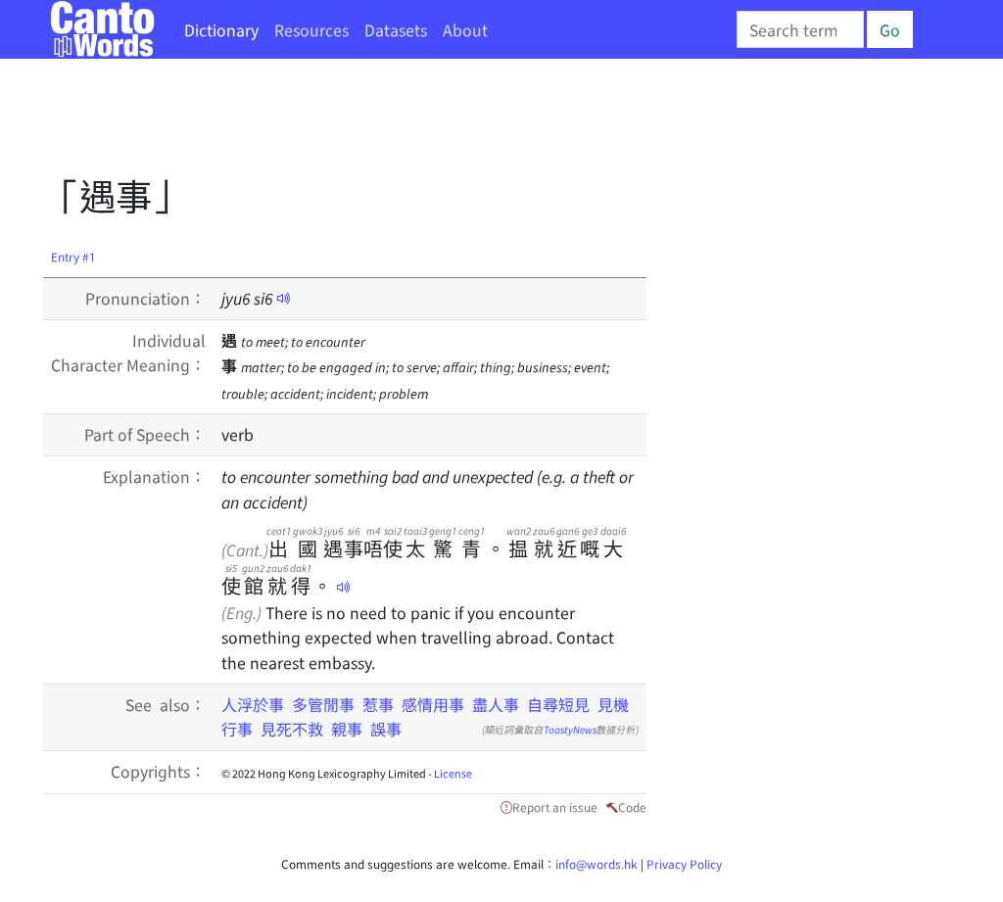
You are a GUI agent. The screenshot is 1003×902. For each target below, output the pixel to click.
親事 (346, 728)
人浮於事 (252, 704)
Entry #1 (73, 256)
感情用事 (433, 704)
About (465, 29)
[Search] (800, 29)
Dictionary (221, 29)
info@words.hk (596, 863)
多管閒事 (323, 704)
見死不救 (292, 728)
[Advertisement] (399, 122)
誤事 (386, 728)
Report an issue (554, 806)
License (453, 773)
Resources (311, 29)
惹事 (378, 704)
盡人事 (495, 704)
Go (890, 29)
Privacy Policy (684, 863)
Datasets (395, 29)
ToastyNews (570, 729)
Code (632, 806)
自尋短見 (558, 704)
